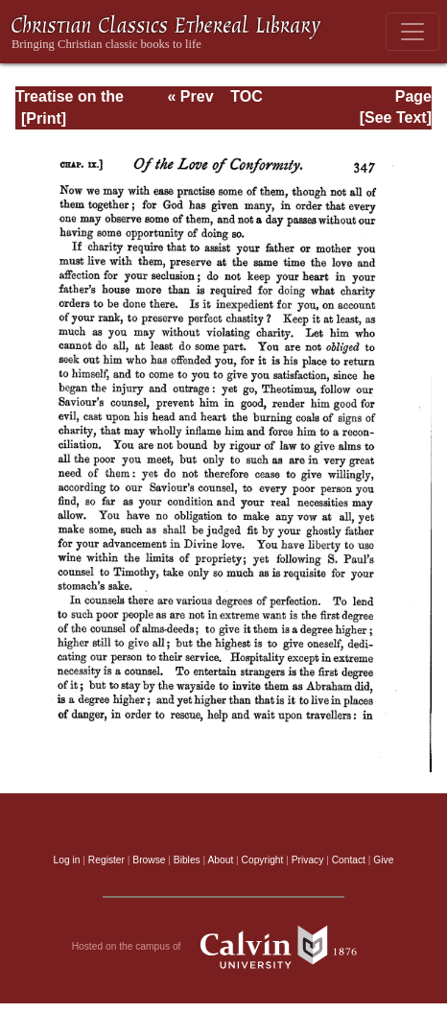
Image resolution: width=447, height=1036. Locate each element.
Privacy (308, 860)
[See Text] (396, 117)
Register (106, 860)
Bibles (187, 860)
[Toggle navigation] (412, 31)
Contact (348, 860)
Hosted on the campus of (224, 946)
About (220, 860)
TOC (246, 96)
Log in (67, 860)
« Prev (191, 96)
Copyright (263, 860)
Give (383, 860)
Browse (148, 860)
